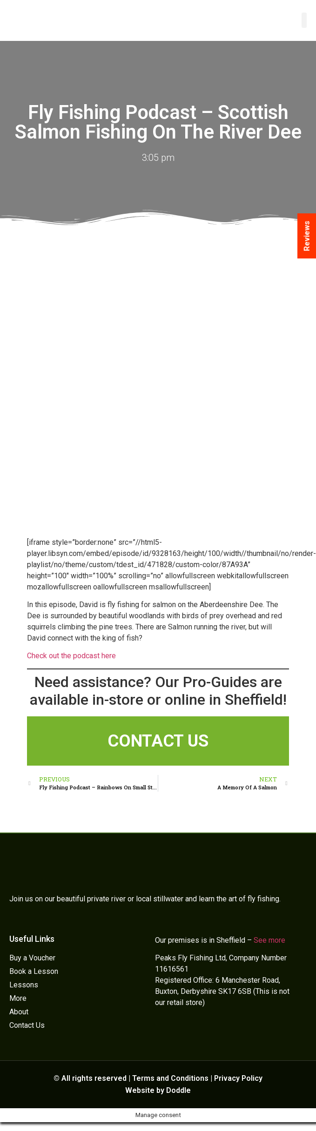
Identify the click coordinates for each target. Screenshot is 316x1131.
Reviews (306, 236)
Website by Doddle (158, 1090)
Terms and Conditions (170, 1078)
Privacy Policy (238, 1078)
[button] (304, 20)
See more (269, 940)
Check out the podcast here (71, 655)
